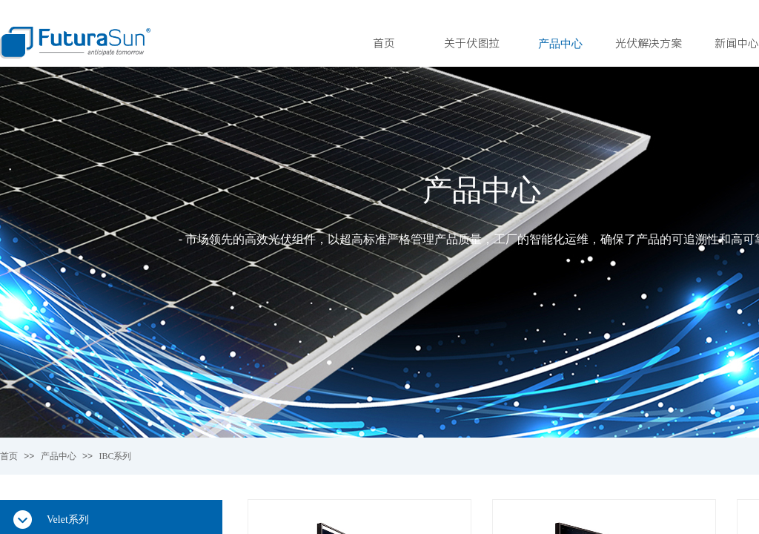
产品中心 (560, 44)
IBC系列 (115, 456)
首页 (384, 43)
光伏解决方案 (648, 43)
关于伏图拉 (472, 43)
